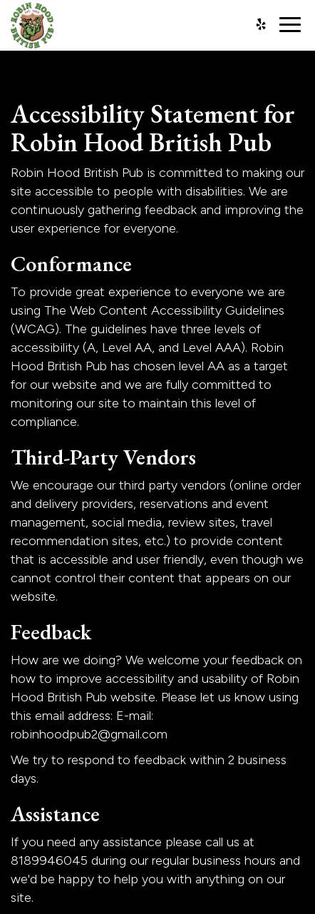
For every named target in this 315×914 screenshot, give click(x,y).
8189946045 (49, 860)
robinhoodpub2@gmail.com (89, 734)
